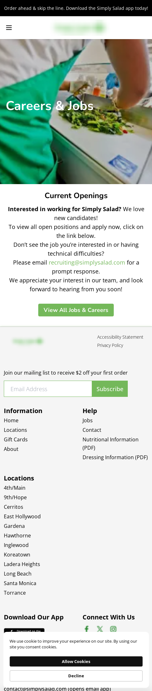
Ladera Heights (22, 564)
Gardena (14, 525)
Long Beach (18, 573)
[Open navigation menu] (9, 27)
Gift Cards (16, 439)
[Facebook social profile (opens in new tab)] (86, 629)
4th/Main (14, 487)
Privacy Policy (110, 345)
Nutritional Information (111, 443)
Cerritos (13, 506)
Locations (15, 429)
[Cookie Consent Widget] (76, 660)
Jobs (88, 420)
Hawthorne (17, 535)
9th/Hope (15, 497)
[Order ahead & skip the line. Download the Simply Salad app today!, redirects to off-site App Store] (76, 8)
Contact (92, 429)
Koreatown (17, 554)
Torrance (15, 592)
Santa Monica (20, 583)
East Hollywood (22, 516)
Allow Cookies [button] (76, 661)
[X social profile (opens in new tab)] (100, 629)
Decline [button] (76, 676)
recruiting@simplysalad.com (87, 262)
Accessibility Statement (120, 337)
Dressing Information (115, 457)
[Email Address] (48, 389)
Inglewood (16, 545)
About (11, 449)
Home (11, 420)
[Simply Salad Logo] (80, 27)
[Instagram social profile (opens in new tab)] (113, 629)
